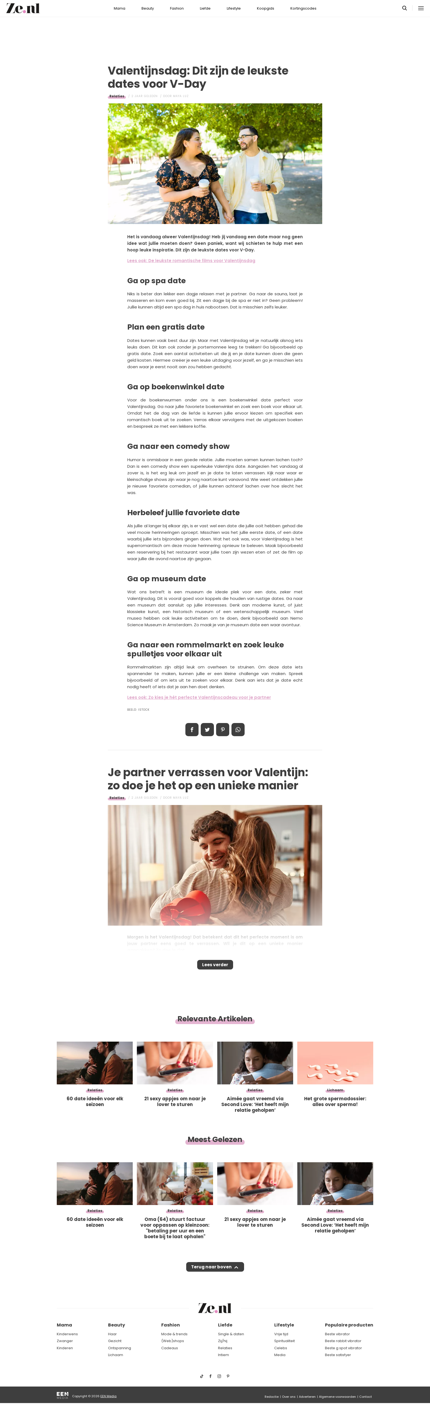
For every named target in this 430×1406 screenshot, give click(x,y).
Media (279, 1354)
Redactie (272, 1396)
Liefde (205, 8)
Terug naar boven (211, 1272)
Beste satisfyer (338, 1354)
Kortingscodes (303, 8)
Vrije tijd (281, 1334)
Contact (365, 1396)
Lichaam (115, 1354)
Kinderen (65, 1348)
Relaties (116, 96)
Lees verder (215, 966)
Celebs (280, 1348)
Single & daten (231, 1334)
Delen (192, 729)
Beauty (148, 8)
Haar (112, 1334)
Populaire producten (349, 1325)
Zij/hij (222, 1340)
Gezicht (114, 1340)
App (238, 729)
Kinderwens (67, 1334)
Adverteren (307, 1396)
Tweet (207, 729)
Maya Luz (181, 96)
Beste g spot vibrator (343, 1348)
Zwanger (65, 1340)
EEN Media (108, 1396)
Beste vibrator (337, 1334)
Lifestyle (234, 8)
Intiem (223, 1354)
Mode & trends (174, 1334)
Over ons (289, 1396)
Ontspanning (119, 1348)
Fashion (177, 8)
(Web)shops (172, 1340)
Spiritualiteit (284, 1340)
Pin (222, 729)
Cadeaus (169, 1348)
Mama (119, 8)
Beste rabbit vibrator (343, 1340)
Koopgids (265, 8)
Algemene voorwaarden (337, 1396)
